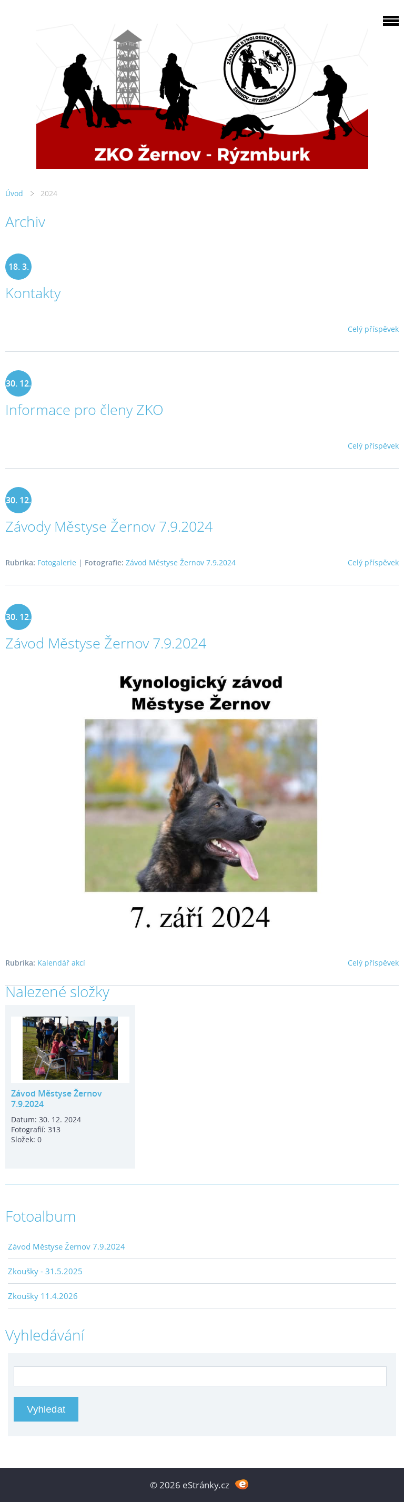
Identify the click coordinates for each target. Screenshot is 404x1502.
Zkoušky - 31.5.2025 (45, 1271)
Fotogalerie (56, 562)
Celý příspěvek (373, 329)
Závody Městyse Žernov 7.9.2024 (109, 526)
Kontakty (32, 292)
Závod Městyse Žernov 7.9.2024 (181, 562)
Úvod (14, 193)
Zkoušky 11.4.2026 (43, 1296)
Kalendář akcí (61, 963)
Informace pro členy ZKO (84, 409)
